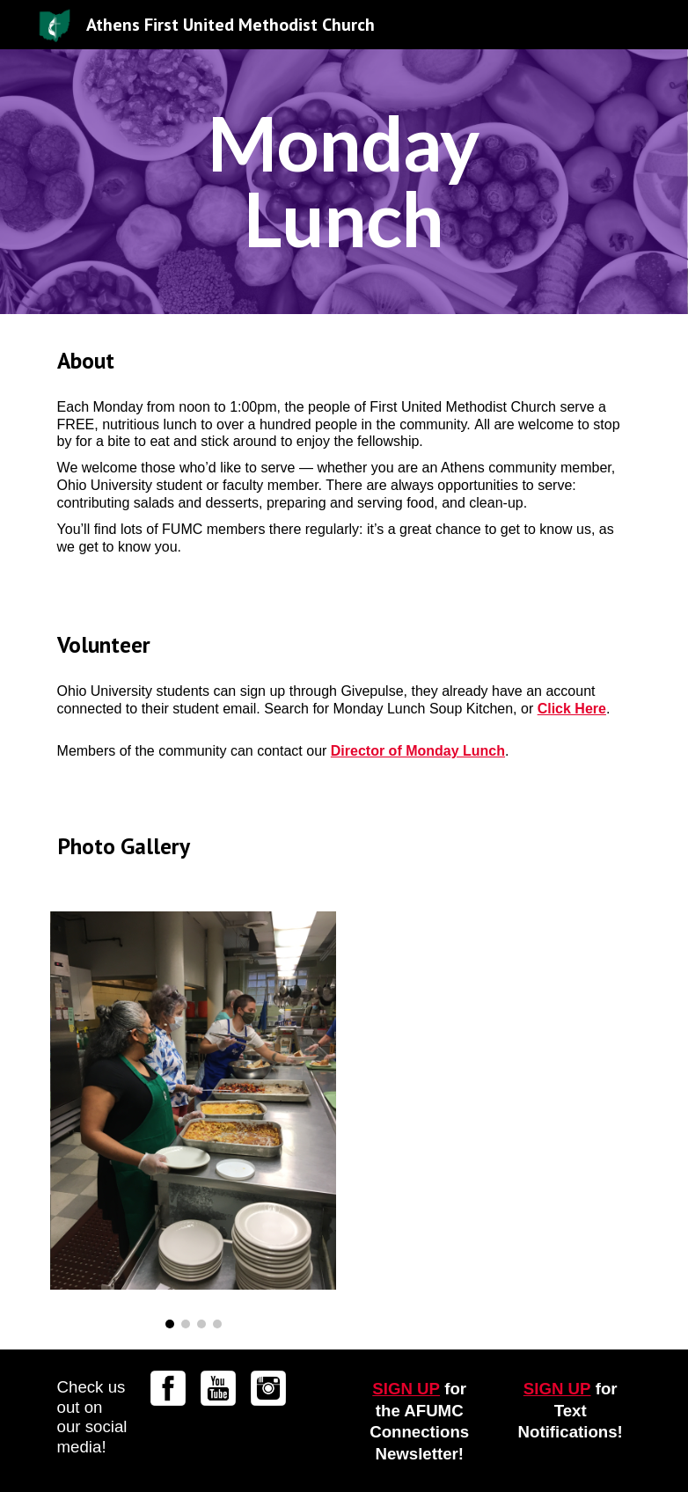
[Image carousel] (193, 1119)
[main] (344, 182)
